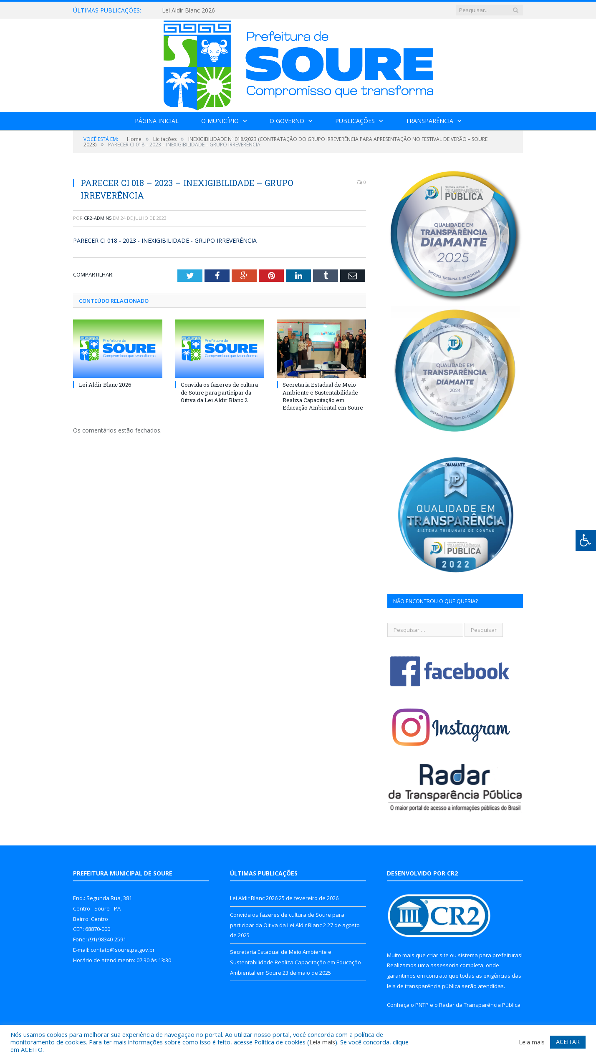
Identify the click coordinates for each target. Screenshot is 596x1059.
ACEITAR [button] (568, 1042)
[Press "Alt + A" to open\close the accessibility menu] (586, 540)
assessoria (444, 965)
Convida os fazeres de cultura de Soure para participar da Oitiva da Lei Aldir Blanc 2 (219, 392)
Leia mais (322, 1042)
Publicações (355, 121)
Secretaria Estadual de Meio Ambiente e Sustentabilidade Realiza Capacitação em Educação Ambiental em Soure (323, 396)
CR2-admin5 (97, 218)
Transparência (429, 121)
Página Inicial (157, 121)
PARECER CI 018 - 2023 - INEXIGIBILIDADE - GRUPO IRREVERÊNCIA (165, 240)
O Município (220, 121)
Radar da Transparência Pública (479, 1005)
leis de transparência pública (423, 986)
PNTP (422, 1005)
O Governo (287, 121)
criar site (438, 955)
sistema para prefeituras (489, 955)
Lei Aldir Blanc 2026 (188, 10)
